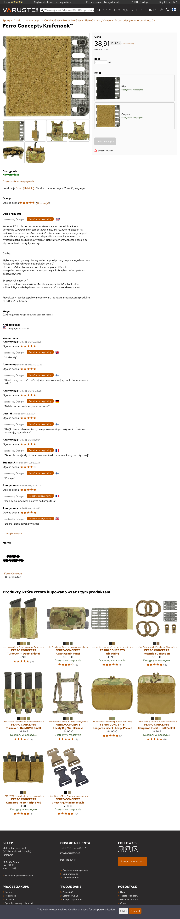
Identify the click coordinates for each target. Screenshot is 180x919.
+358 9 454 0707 (75, 848)
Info (153, 10)
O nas (123, 903)
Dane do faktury (70, 877)
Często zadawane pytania (75, 870)
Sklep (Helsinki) (25, 188)
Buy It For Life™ (168, 2)
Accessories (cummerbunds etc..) (135, 20)
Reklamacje (10, 895)
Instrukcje (10, 899)
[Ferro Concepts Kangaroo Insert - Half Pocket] (156, 708)
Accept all (135, 911)
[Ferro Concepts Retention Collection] (156, 634)
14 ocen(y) (43, 203)
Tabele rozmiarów (129, 895)
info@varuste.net (70, 853)
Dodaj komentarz (13, 533)
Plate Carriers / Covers (99, 20)
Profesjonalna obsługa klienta (103, 2)
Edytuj (123, 911)
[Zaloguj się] (161, 10)
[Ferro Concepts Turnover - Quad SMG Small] (23, 708)
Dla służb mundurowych (28, 20)
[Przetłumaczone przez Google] (14, 219)
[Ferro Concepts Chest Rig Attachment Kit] (68, 782)
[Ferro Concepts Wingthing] (112, 634)
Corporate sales (70, 873)
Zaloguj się (67, 891)
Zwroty (8, 891)
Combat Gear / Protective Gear (63, 20)
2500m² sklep (139, 2)
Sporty (104, 10)
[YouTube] (135, 849)
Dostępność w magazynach (18, 181)
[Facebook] (121, 849)
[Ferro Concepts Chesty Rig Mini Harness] (68, 708)
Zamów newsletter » (132, 861)
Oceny (13, 2)
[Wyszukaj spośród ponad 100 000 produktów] (67, 10)
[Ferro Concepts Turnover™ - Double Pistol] (23, 634)
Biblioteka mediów (129, 899)
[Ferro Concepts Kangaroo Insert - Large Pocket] (112, 708)
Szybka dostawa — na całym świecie (54, 2)
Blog (122, 891)
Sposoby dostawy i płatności (19, 903)
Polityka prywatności (72, 899)
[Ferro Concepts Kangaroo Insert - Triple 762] (23, 782)
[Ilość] (100, 62)
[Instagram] (128, 849)
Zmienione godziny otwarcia (19, 875)
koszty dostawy (128, 43)
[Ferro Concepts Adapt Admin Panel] (68, 634)
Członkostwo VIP (70, 895)
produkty (124, 10)
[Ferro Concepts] (13, 565)
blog (141, 10)
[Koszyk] (167, 10)
